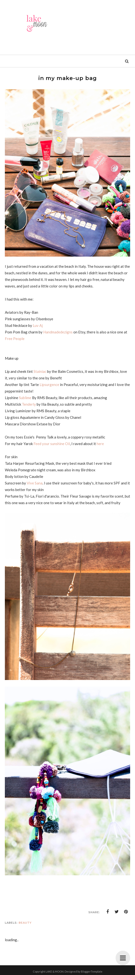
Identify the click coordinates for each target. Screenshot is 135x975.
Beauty (25, 922)
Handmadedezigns (58, 332)
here (100, 443)
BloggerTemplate (91, 971)
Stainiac (40, 371)
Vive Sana (34, 483)
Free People (15, 338)
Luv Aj (38, 325)
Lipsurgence (49, 384)
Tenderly (29, 404)
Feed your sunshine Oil (52, 443)
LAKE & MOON (55, 971)
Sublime (25, 397)
